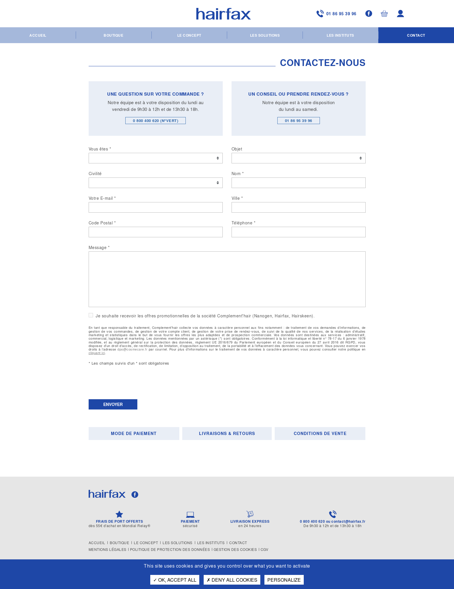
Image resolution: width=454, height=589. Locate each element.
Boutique (113, 35)
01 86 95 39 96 (331, 14)
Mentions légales (107, 549)
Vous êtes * (100, 149)
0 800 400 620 (312, 521)
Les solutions (265, 35)
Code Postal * (102, 223)
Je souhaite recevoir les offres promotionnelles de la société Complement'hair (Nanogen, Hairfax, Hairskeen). (204, 316)
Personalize (284, 579)
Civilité (95, 173)
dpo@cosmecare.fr (132, 349)
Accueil (37, 35)
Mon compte (401, 14)
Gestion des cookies (237, 549)
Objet (237, 149)
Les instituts (340, 35)
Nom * (238, 173)
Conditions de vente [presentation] (320, 433)
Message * (99, 247)
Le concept (189, 35)
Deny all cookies (232, 579)
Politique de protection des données (171, 549)
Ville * (237, 198)
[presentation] (133, 383)
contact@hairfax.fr (348, 521)
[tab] (135, 433)
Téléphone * (244, 223)
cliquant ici (97, 352)
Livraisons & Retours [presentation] (227, 433)
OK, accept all (174, 579)
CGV (268, 549)
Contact (416, 35)
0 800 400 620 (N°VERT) (155, 120)
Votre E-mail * (102, 198)
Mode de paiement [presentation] (134, 433)
